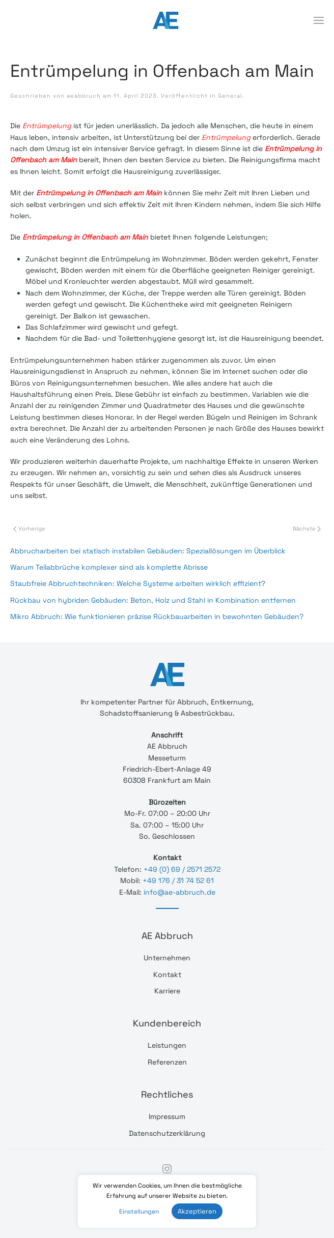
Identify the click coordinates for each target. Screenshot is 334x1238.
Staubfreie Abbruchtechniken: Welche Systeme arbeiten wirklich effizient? (137, 583)
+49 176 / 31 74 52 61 (178, 880)
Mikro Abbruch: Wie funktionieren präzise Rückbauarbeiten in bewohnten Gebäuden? (156, 616)
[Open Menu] (319, 20)
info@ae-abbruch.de (179, 892)
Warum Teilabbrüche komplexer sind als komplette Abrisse (109, 567)
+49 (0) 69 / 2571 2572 (182, 869)
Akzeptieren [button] (197, 1211)
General (230, 95)
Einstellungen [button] (139, 1211)
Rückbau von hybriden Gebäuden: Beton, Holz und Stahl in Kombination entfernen (153, 600)
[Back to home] (167, 20)
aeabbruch (84, 95)
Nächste (307, 528)
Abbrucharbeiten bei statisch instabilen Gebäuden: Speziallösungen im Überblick (148, 550)
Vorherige (29, 528)
